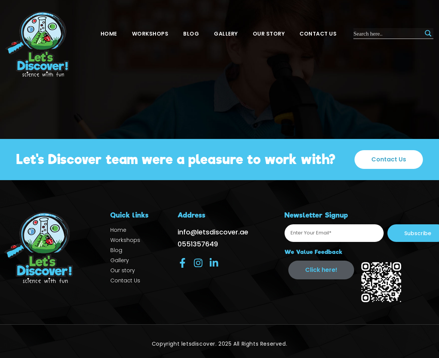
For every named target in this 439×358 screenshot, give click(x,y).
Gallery (226, 33)
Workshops (150, 33)
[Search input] (388, 33)
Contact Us (318, 33)
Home (109, 33)
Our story (269, 33)
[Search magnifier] (428, 33)
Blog (191, 33)
